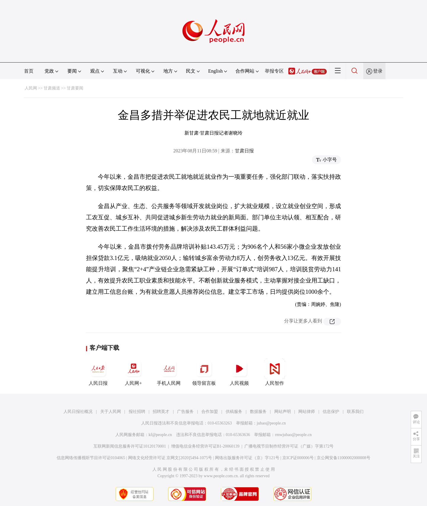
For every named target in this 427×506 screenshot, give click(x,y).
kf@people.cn (160, 434)
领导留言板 (204, 372)
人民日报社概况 (78, 411)
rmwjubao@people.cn (293, 434)
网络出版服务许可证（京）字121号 (247, 458)
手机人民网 (169, 372)
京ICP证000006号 (298, 458)
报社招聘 (137, 411)
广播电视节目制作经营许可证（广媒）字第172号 (289, 446)
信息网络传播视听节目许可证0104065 (91, 458)
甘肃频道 (52, 88)
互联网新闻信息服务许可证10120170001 (129, 446)
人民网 (31, 88)
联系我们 (355, 411)
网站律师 (306, 411)
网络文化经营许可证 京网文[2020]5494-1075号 (170, 458)
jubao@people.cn (271, 423)
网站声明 (282, 411)
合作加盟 (209, 411)
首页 (29, 71)
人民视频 (239, 372)
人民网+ (133, 372)
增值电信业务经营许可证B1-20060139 (205, 446)
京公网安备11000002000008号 (343, 458)
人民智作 (274, 372)
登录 (378, 71)
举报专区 (274, 71)
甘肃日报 (244, 150)
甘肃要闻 (75, 88)
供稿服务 (234, 411)
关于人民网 (110, 411)
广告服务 (185, 411)
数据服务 (258, 411)
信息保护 (331, 411)
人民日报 (98, 372)
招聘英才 (161, 411)
